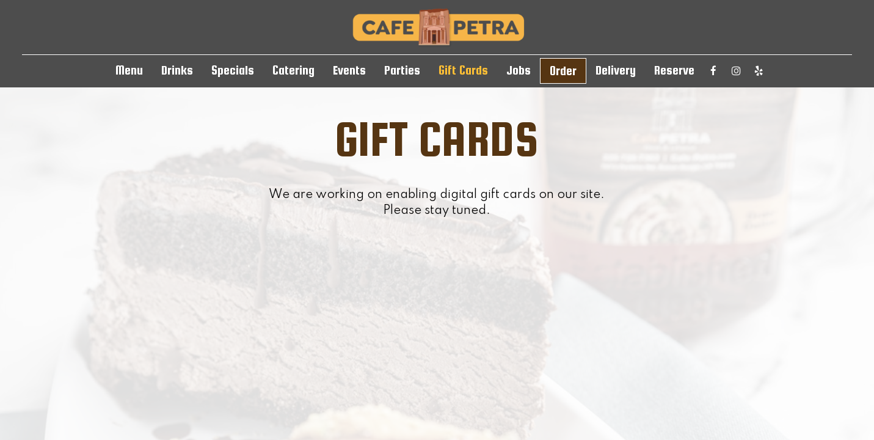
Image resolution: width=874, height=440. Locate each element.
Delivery (615, 70)
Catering (293, 70)
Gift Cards (463, 70)
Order (563, 71)
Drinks (177, 70)
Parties (402, 70)
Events (349, 70)
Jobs (518, 70)
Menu (129, 70)
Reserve (674, 70)
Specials (232, 70)
